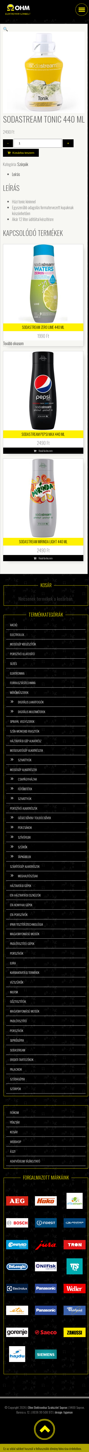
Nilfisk (14, 991)
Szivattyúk (24, 759)
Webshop (15, 1141)
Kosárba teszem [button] (46, 451)
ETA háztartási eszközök (25, 895)
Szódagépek (17, 1079)
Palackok (16, 1069)
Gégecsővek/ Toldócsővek (34, 817)
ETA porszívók (18, 914)
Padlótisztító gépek (22, 943)
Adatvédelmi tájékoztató (25, 1161)
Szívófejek (24, 837)
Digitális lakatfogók (31, 702)
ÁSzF (13, 1151)
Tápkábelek (24, 856)
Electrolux (17, 634)
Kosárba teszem (23, 152)
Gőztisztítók (18, 1001)
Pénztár (15, 1122)
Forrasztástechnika (23, 682)
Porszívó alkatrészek (23, 808)
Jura (13, 963)
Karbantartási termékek (24, 972)
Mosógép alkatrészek (23, 769)
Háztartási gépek (20, 885)
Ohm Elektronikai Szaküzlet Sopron (47, 1407)
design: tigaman (64, 1412)
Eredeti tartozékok (21, 1059)
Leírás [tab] (16, 174)
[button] (5, 29)
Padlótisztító (18, 1020)
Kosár (14, 1131)
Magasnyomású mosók (24, 933)
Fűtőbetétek (25, 788)
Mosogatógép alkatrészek (26, 750)
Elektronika (17, 673)
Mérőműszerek (19, 692)
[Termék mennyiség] (38, 143)
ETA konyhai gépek (21, 904)
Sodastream (17, 1050)
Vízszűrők (16, 982)
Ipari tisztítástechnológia (26, 924)
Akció (13, 624)
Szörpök (22, 164)
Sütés (13, 663)
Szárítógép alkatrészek (25, 866)
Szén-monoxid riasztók (24, 731)
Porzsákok (25, 827)
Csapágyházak (27, 779)
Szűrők (22, 847)
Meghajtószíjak (28, 875)
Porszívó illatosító (22, 653)
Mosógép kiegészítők (23, 644)
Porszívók (16, 953)
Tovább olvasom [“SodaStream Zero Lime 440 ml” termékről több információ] (13, 343)
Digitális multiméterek (31, 711)
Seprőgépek (17, 1040)
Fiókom (14, 1112)
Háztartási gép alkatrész (26, 740)
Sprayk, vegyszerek (22, 721)
